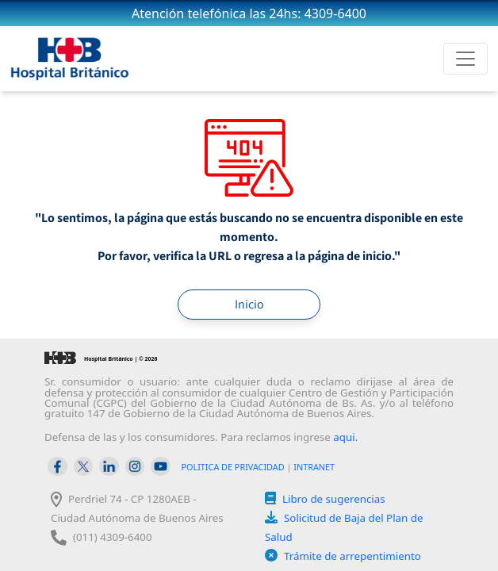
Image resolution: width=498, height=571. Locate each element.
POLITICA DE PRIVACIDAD (233, 467)
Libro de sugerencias (333, 499)
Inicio (249, 304)
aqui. (345, 437)
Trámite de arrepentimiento (352, 556)
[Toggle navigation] (465, 59)
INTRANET (314, 467)
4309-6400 (335, 13)
